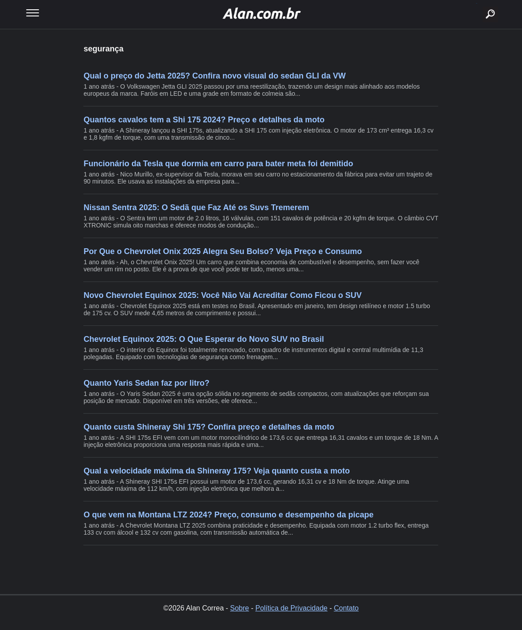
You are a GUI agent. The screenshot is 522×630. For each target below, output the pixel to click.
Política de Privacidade (291, 608)
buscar (476, 3)
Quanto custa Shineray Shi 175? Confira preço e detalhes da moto (208, 427)
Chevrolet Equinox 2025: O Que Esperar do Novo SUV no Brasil (203, 339)
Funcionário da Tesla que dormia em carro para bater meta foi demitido (218, 163)
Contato (346, 608)
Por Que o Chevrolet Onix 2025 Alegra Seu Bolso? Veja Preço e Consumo (222, 251)
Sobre (239, 608)
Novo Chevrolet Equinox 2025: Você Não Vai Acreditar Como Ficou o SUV (222, 295)
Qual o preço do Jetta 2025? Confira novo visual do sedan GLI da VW (214, 75)
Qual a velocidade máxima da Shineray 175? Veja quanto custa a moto (216, 470)
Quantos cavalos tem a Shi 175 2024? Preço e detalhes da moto (203, 119)
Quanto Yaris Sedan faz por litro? (146, 383)
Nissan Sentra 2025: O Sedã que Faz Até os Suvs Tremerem (196, 207)
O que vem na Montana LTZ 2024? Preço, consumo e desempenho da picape (228, 514)
